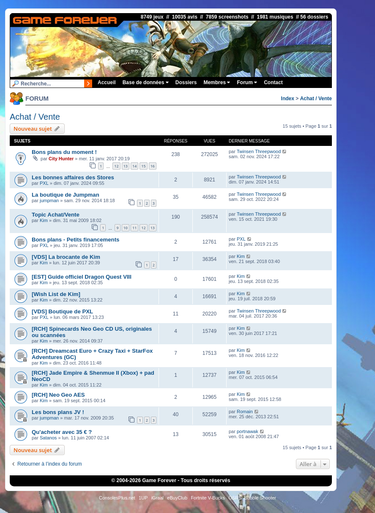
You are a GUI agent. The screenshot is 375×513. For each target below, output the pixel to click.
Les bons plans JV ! (58, 412)
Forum (247, 82)
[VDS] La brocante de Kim (66, 257)
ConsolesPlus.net (117, 497)
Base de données (146, 82)
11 (134, 227)
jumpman (49, 200)
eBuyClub (177, 497)
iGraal (157, 497)
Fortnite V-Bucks (208, 497)
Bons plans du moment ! (64, 152)
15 (143, 166)
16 (153, 166)
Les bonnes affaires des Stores (73, 177)
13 (125, 166)
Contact (273, 82)
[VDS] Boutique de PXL (62, 311)
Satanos (48, 437)
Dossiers (186, 82)
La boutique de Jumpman (65, 195)
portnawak (247, 431)
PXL (44, 183)
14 (134, 166)
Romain (245, 411)
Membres (216, 82)
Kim (44, 220)
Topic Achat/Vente (55, 214)
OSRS (234, 497)
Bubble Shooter (260, 497)
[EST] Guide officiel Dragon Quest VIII (81, 277)
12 (116, 166)
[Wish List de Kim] (56, 294)
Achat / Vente (316, 99)
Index (287, 99)
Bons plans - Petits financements (75, 239)
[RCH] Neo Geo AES (58, 395)
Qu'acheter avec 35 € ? (62, 432)
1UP (143, 497)
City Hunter (61, 158)
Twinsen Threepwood (259, 151)
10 (125, 227)
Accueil (107, 82)
